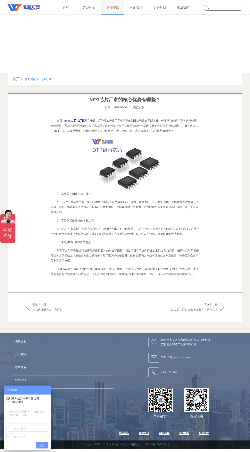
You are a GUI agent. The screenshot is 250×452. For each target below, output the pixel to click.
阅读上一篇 (47, 307)
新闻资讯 (30, 79)
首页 (66, 7)
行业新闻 (46, 79)
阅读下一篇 (194, 307)
